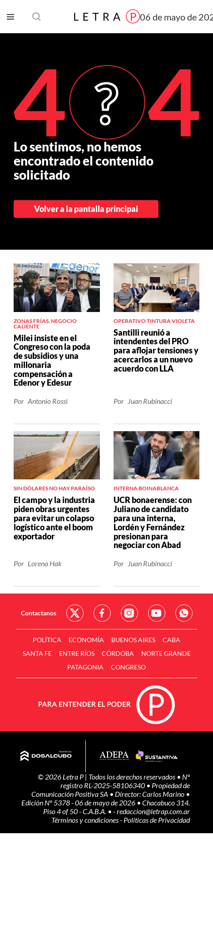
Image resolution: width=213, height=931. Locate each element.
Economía (86, 640)
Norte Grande (166, 653)
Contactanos (38, 613)
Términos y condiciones (85, 819)
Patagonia (85, 667)
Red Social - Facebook (102, 613)
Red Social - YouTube (157, 613)
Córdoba (118, 653)
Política (47, 640)
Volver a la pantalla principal (86, 209)
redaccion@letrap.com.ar (153, 811)
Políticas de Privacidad (157, 819)
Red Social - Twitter (75, 613)
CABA (171, 640)
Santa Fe (37, 653)
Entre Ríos (76, 653)
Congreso (128, 667)
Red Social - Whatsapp (184, 613)
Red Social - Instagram (129, 613)
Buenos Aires (133, 640)
